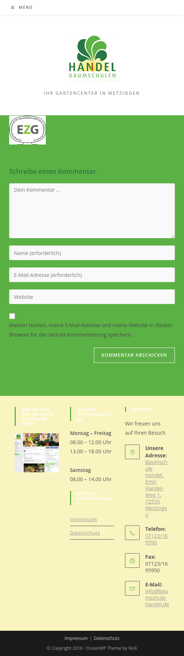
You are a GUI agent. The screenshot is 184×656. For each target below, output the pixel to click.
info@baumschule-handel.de (157, 598)
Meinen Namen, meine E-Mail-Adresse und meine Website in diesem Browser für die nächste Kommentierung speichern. (90, 330)
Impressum (83, 519)
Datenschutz (85, 532)
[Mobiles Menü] (22, 7)
